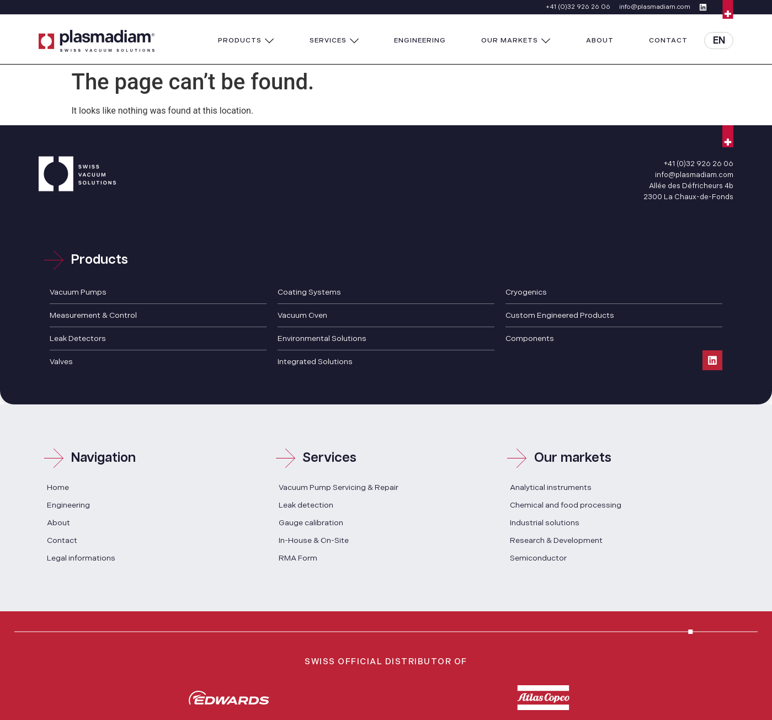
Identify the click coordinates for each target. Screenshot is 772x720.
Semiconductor (538, 558)
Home (58, 487)
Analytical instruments (551, 487)
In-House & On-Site (314, 540)
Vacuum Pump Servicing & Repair (338, 487)
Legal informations (81, 558)
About (58, 522)
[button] (246, 41)
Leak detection (306, 505)
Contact (62, 540)
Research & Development (556, 540)
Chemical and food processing (565, 505)
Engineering (68, 505)
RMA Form (298, 558)
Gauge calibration (311, 522)
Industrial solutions (544, 522)
